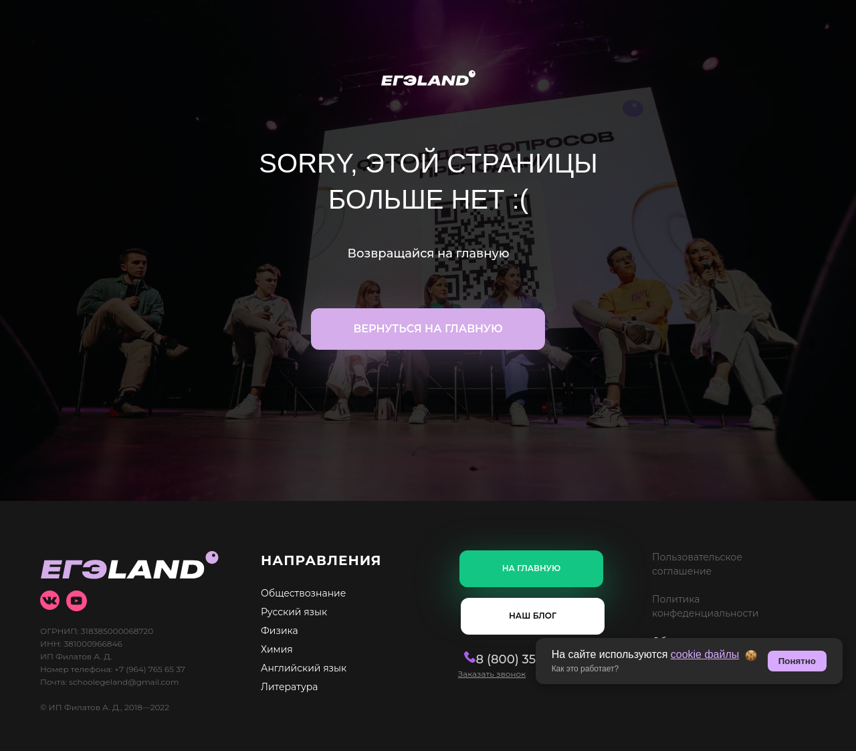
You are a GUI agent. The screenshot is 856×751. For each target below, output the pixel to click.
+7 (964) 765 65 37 (149, 669)
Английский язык (303, 668)
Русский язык (294, 612)
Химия (277, 649)
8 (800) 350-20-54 (513, 659)
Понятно (797, 661)
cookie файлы (705, 654)
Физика (279, 631)
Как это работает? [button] (585, 668)
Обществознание (303, 593)
